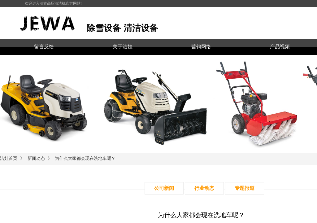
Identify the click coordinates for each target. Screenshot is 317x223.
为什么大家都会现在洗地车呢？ (85, 158)
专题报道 (244, 188)
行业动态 (204, 188)
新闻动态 (36, 158)
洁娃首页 (8, 158)
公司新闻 (164, 188)
